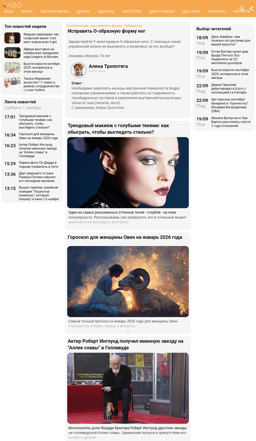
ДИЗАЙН (83, 11)
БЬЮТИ (26, 11)
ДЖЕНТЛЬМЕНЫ (161, 11)
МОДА (8, 11)
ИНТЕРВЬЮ (216, 11)
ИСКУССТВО (131, 11)
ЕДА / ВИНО (191, 11)
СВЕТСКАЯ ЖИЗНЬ (54, 11)
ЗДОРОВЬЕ (106, 11)
